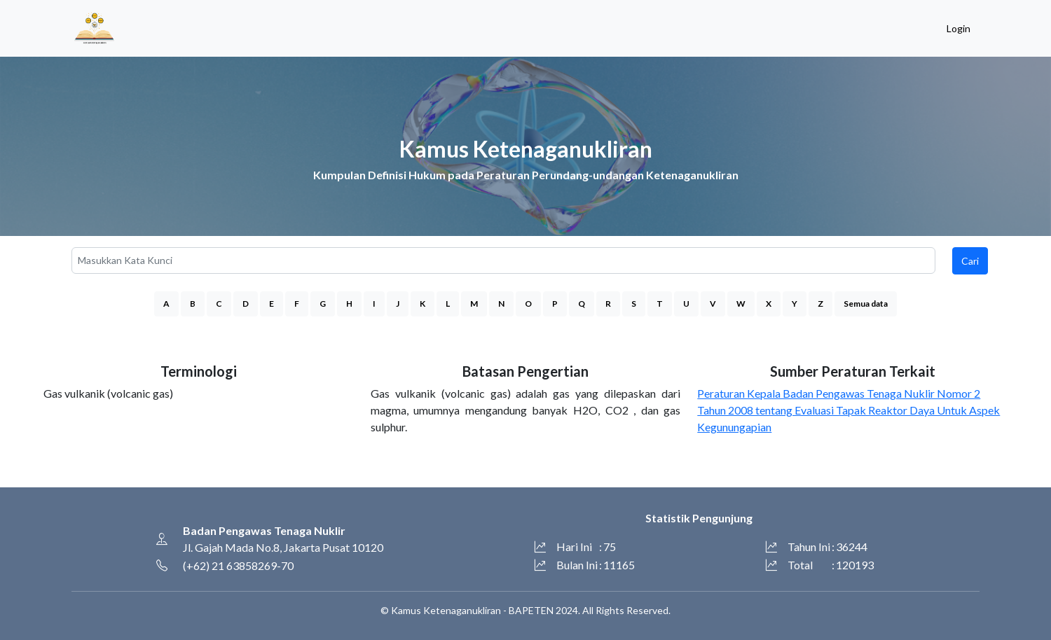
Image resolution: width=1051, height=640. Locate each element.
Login (958, 28)
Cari (970, 261)
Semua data (866, 303)
